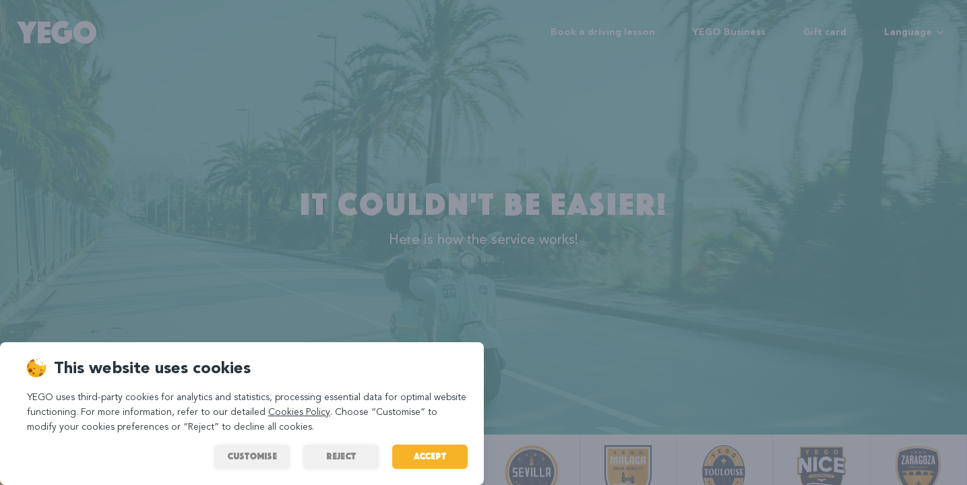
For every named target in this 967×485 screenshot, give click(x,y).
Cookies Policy (299, 412)
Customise (252, 456)
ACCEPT (430, 456)
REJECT (341, 456)
